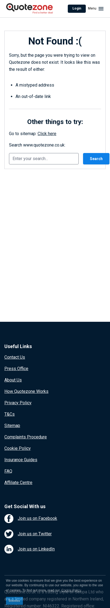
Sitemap (12, 425)
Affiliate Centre (18, 482)
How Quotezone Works (26, 391)
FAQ (8, 471)
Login (76, 8)
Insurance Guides (20, 459)
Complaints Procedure (25, 437)
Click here (47, 133)
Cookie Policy (17, 448)
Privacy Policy (18, 402)
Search (96, 159)
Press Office (16, 368)
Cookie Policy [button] (71, 590)
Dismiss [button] (14, 600)
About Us (13, 380)
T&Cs (9, 414)
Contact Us (14, 357)
